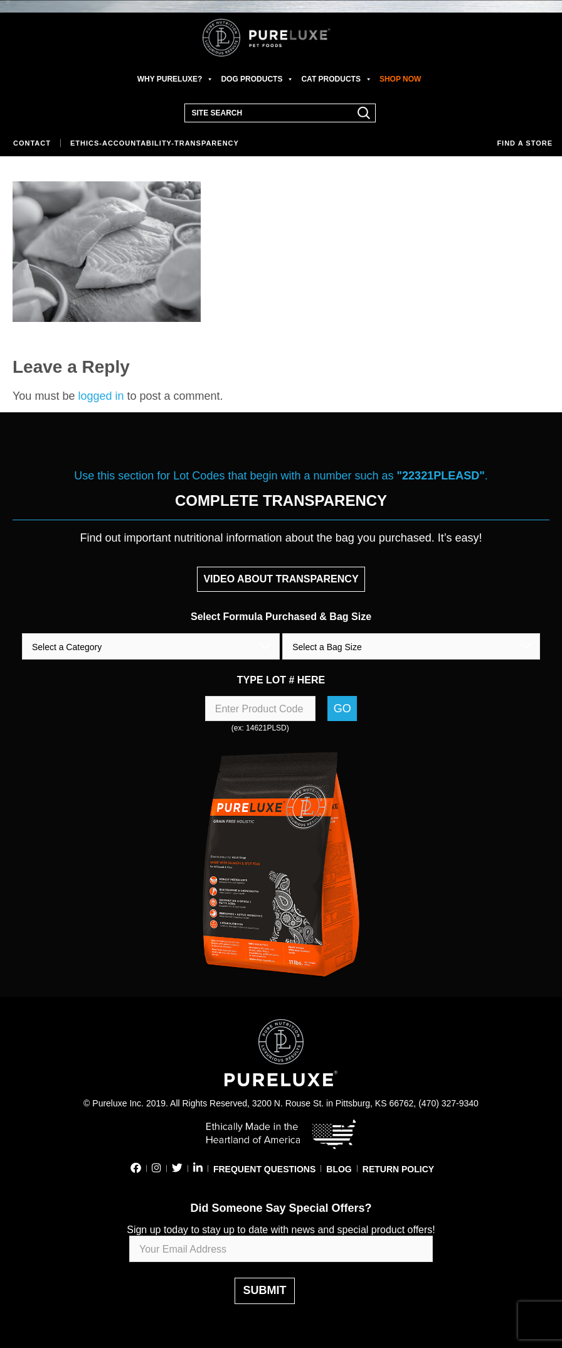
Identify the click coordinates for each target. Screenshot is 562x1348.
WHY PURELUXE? (175, 79)
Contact (32, 143)
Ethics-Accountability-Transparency (154, 143)
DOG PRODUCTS (257, 79)
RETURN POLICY (398, 1169)
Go (342, 708)
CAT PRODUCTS (336, 79)
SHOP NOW (400, 79)
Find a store (525, 143)
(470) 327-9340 (448, 1103)
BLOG (338, 1169)
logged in (101, 396)
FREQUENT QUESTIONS (264, 1169)
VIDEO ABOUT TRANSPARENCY (280, 579)
